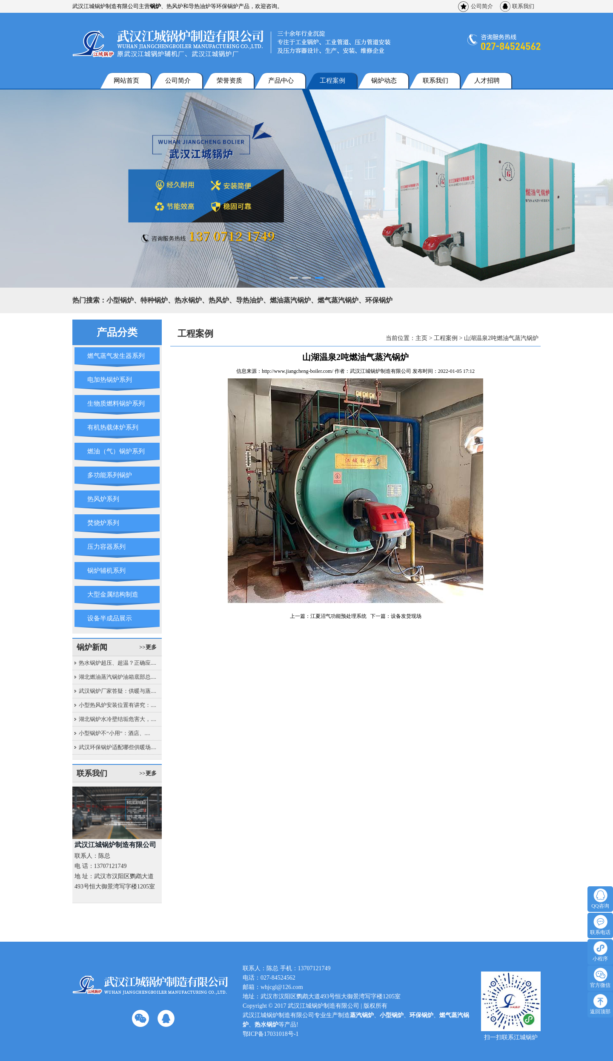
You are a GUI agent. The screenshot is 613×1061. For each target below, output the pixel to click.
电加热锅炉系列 (109, 379)
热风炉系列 (103, 499)
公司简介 (482, 6)
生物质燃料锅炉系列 (116, 403)
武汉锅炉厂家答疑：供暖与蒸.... (117, 691)
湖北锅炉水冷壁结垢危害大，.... (117, 719)
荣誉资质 (229, 80)
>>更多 (148, 647)
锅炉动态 (384, 80)
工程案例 (332, 80)
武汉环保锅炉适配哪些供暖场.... (117, 747)
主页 (421, 338)
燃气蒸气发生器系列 (116, 355)
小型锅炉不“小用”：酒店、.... (114, 733)
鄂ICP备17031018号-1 (270, 1034)
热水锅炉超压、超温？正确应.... (117, 663)
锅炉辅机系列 (106, 570)
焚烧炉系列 (103, 522)
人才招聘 (487, 80)
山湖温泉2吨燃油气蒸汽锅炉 (501, 338)
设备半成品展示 (109, 618)
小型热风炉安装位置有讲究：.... (117, 705)
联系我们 (523, 6)
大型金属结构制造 (112, 594)
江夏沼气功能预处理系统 (338, 616)
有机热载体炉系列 (112, 427)
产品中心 (281, 80)
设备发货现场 (406, 616)
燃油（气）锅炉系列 (116, 451)
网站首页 (126, 80)
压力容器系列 (106, 546)
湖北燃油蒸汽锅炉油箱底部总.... (117, 677)
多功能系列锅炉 (109, 475)
